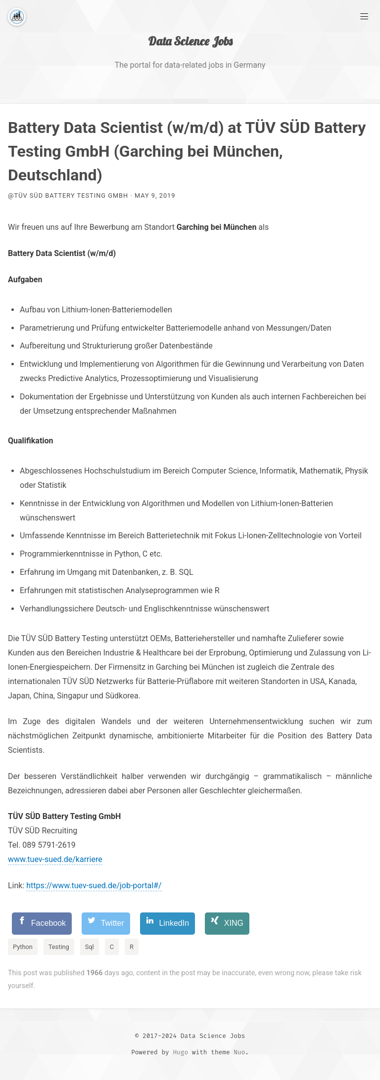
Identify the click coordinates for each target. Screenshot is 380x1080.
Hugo (180, 1052)
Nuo (239, 1052)
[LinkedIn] (167, 923)
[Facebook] (42, 923)
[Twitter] (106, 923)
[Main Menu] (364, 16)
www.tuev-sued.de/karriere (55, 859)
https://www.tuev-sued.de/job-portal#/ (93, 885)
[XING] (227, 923)
